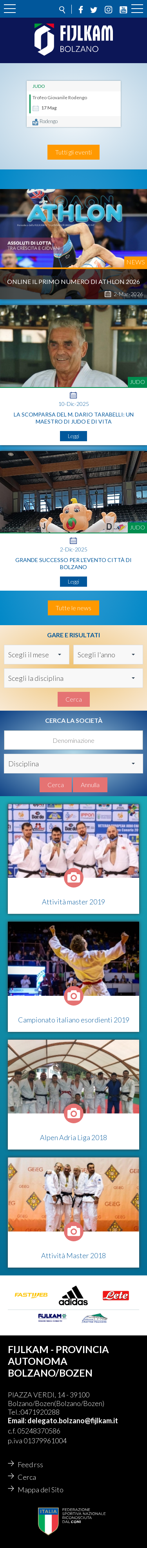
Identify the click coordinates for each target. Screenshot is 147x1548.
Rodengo (49, 121)
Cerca (73, 699)
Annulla (90, 784)
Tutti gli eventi (73, 152)
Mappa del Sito (41, 1489)
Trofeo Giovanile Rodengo (60, 97)
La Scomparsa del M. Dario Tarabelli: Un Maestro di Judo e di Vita (74, 418)
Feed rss (30, 1464)
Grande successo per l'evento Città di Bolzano (73, 563)
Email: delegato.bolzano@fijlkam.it (63, 1420)
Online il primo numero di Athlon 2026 (73, 281)
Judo (39, 86)
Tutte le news (73, 607)
